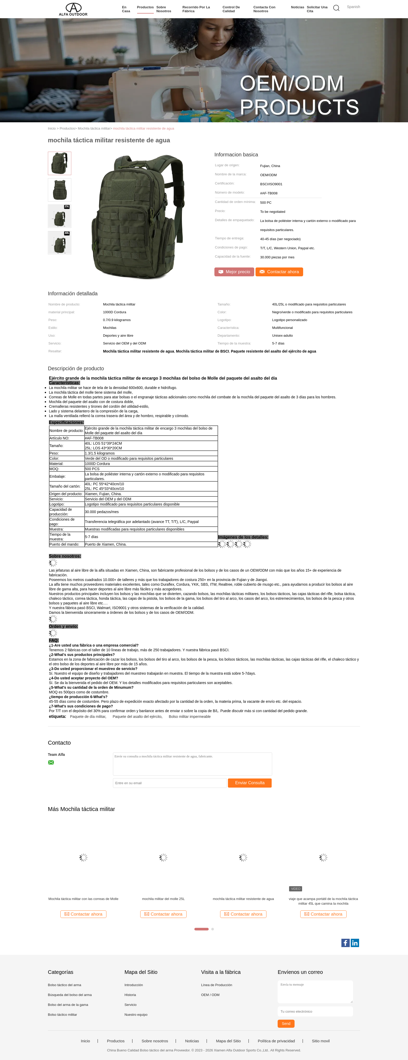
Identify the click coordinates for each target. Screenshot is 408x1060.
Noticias (297, 7)
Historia (130, 995)
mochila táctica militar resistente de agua (143, 128)
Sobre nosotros (163, 9)
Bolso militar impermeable (190, 716)
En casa (126, 9)
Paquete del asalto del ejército (137, 716)
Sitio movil (321, 1041)
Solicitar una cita (317, 9)
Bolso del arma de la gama (68, 1005)
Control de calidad (231, 9)
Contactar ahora (279, 271)
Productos (145, 7)
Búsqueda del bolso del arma (70, 995)
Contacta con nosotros (264, 9)
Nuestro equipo (135, 1015)
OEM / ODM (210, 995)
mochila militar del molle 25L (163, 899)
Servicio (130, 1005)
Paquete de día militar (87, 716)
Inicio (85, 1041)
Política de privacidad (276, 1041)
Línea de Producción (216, 985)
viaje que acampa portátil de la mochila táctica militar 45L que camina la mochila (323, 901)
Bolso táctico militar (62, 1015)
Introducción (133, 985)
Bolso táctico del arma (64, 985)
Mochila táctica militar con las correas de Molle (83, 899)
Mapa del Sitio (228, 1041)
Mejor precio (234, 271)
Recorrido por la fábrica (196, 9)
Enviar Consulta (250, 783)
